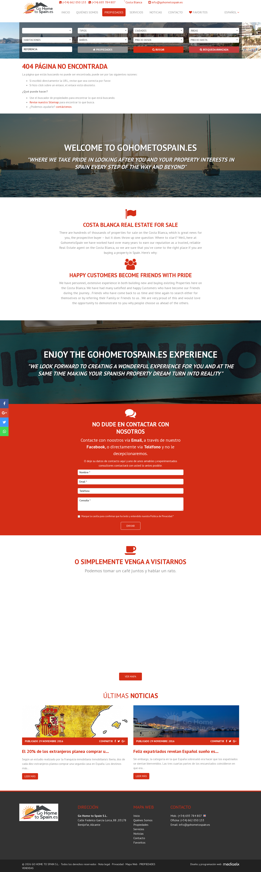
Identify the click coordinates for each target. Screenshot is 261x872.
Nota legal (104, 864)
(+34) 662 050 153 (74, 2)
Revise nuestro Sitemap (44, 102)
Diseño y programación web (205, 864)
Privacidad (118, 864)
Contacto (175, 12)
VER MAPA (130, 676)
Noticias (156, 12)
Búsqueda (214, 49)
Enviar (131, 526)
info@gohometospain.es (167, 2)
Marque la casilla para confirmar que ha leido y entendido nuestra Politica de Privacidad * (127, 516)
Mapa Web (131, 864)
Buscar (158, 49)
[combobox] (47, 30)
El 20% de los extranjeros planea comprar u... (65, 751)
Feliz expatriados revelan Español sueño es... (176, 751)
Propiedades (113, 12)
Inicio (65, 12)
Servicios (136, 12)
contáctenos (64, 107)
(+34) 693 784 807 (104, 2)
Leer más (30, 776)
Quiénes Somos (87, 12)
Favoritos (198, 12)
